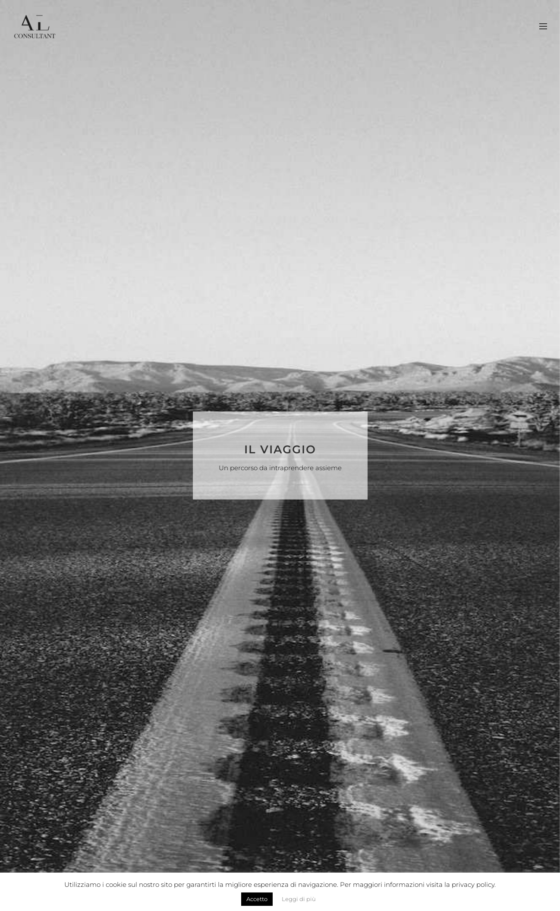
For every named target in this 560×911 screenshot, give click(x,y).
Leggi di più (299, 898)
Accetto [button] (256, 898)
